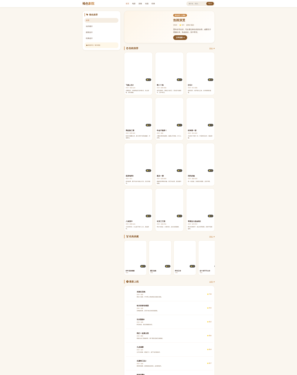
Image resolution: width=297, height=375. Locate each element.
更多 (212, 48)
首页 (127, 4)
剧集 (140, 4)
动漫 (146, 4)
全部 (212, 282)
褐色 (88, 3)
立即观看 (180, 38)
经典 (153, 4)
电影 (134, 4)
